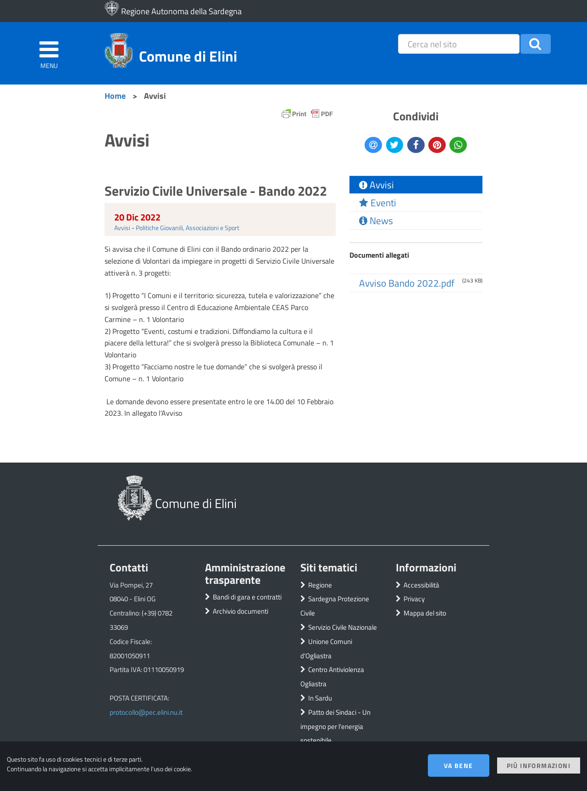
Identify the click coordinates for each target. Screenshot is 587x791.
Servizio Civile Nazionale (342, 627)
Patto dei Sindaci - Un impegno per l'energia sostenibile (335, 726)
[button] (536, 44)
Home (115, 95)
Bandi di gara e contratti (247, 597)
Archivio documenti (240, 611)
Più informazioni (538, 765)
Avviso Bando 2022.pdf (406, 283)
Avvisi (122, 227)
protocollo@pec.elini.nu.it (146, 712)
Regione (320, 585)
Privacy (414, 598)
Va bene (458, 765)
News (376, 220)
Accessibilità (421, 585)
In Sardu (320, 698)
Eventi (377, 202)
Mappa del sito (425, 613)
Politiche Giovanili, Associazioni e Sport (187, 227)
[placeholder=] (458, 44)
